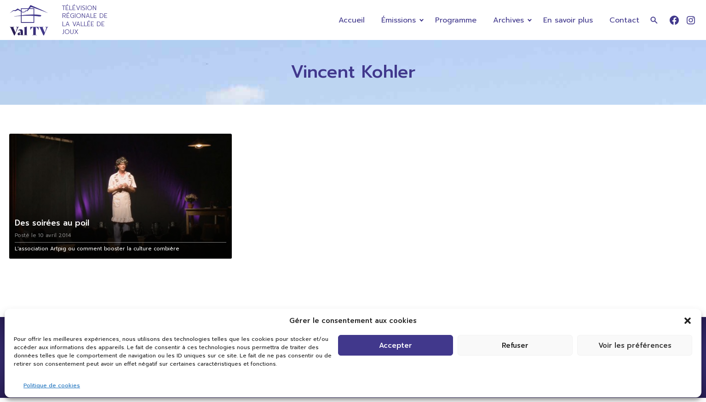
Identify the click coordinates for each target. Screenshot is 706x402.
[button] (687, 320)
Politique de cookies (51, 385)
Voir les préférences (635, 345)
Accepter (395, 345)
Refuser (515, 345)
